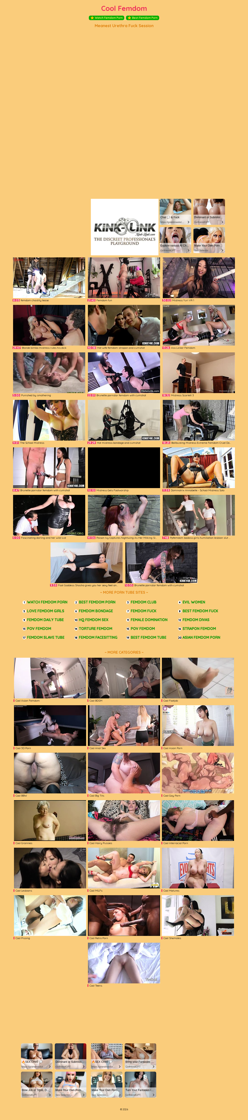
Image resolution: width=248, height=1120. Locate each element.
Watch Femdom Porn (106, 18)
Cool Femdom (124, 8)
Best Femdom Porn (143, 18)
